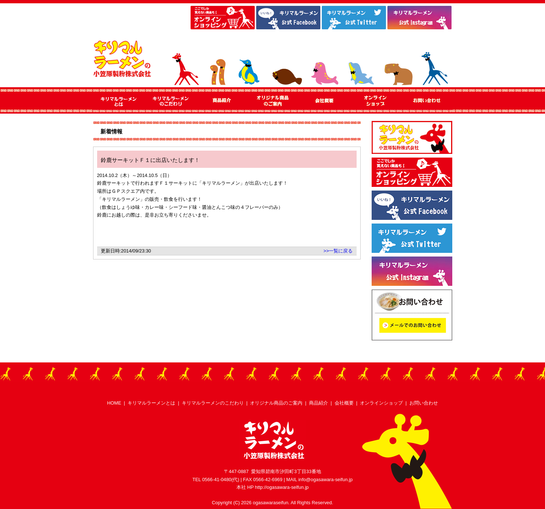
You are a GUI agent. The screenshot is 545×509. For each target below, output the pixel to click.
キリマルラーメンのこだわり (213, 403)
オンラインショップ (381, 403)
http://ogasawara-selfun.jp (282, 487)
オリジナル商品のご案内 (276, 403)
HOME (114, 403)
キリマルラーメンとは (151, 403)
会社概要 (344, 403)
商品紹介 (318, 403)
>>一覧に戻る (338, 251)
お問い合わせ (423, 403)
